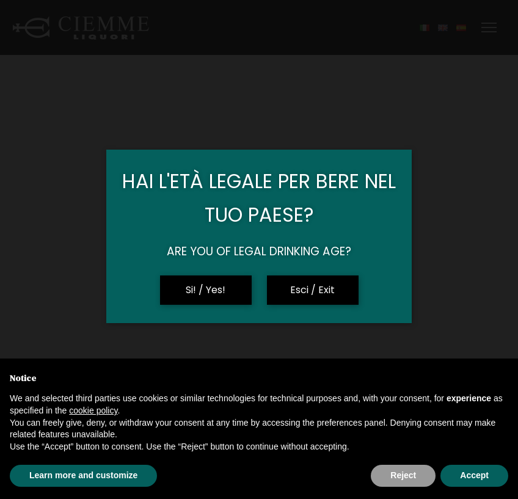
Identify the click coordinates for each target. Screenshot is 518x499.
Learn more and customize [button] (83, 475)
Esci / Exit (312, 290)
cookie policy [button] (93, 410)
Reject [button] (403, 475)
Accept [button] (474, 475)
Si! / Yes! (205, 290)
